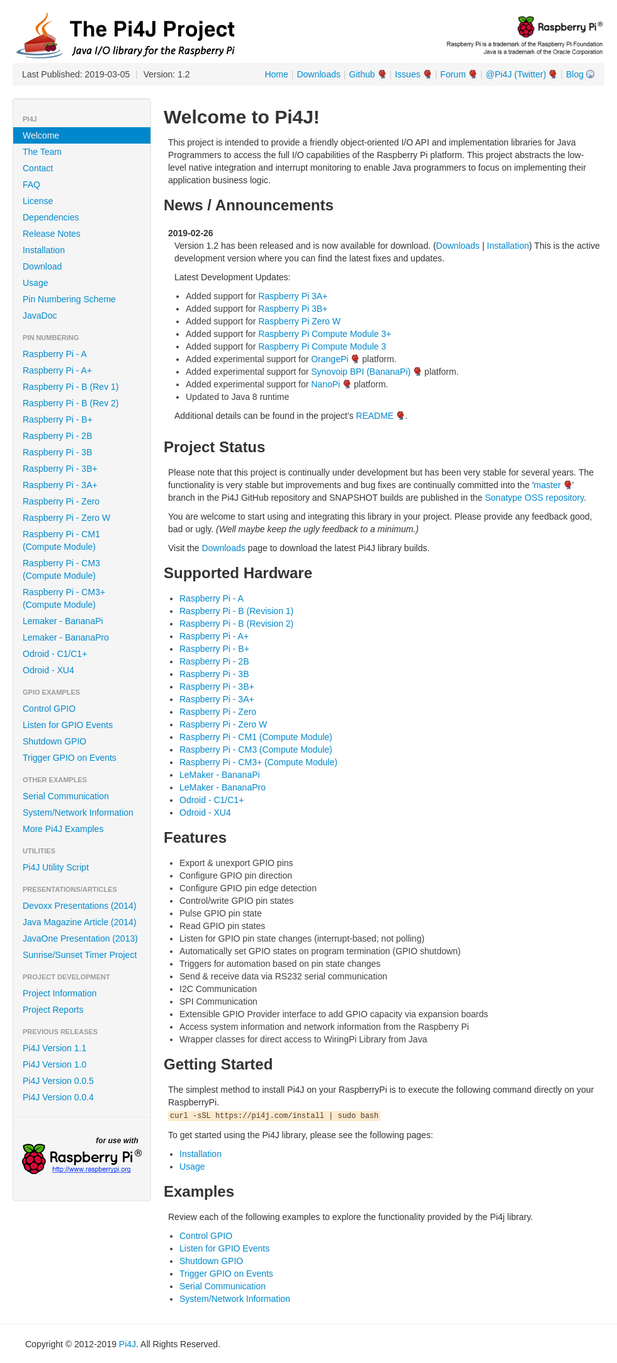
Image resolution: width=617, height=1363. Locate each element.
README (374, 416)
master (547, 485)
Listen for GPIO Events (68, 725)
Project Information (60, 993)
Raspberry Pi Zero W (299, 321)
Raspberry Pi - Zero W (66, 518)
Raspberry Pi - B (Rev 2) (70, 403)
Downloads (318, 74)
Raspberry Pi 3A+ (292, 296)
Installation (44, 250)
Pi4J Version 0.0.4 (58, 1097)
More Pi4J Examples (63, 829)
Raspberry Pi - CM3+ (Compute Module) (64, 598)
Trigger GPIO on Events (69, 758)
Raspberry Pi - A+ (57, 370)
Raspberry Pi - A (55, 354)
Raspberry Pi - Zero (61, 501)
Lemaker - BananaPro (66, 637)
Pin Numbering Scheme (69, 299)
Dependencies (51, 217)
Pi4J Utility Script (56, 867)
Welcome (41, 135)
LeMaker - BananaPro (222, 787)
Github (362, 74)
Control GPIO (49, 709)
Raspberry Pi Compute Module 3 (322, 346)
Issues (407, 74)
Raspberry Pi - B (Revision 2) (236, 624)
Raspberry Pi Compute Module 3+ (324, 334)
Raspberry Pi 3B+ (292, 309)
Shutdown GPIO (54, 741)
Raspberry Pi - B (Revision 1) (236, 611)
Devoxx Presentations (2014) (80, 906)
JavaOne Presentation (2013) (80, 938)
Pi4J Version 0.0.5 (58, 1081)
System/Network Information (78, 812)
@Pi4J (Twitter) (515, 74)
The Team (42, 152)
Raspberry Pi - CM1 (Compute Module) (61, 540)
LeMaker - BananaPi (219, 775)
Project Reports (53, 1010)
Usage (35, 283)
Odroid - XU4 (48, 670)
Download (42, 266)
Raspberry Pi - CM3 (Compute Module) (61, 569)
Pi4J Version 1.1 (54, 1048)
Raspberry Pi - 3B (57, 452)
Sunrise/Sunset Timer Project (80, 955)
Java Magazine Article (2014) (80, 922)
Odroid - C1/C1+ (55, 654)
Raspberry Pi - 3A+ (60, 485)
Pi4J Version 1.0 (54, 1064)
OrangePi (329, 359)
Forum (452, 74)
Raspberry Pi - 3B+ (60, 469)
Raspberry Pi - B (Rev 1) (70, 387)
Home (276, 74)
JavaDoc (40, 316)
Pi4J (127, 1344)
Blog (575, 74)
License (38, 201)
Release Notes (52, 234)
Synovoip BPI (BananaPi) (360, 372)
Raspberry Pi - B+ (58, 419)
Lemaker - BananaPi (63, 621)
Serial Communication (66, 796)
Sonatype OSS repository (534, 498)
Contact (38, 168)
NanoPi (325, 384)
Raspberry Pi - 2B (57, 436)
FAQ (31, 185)
